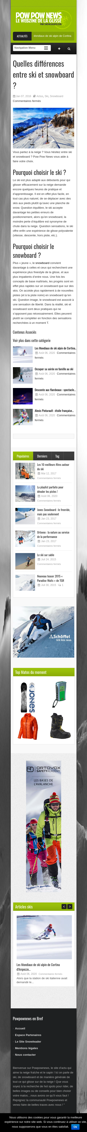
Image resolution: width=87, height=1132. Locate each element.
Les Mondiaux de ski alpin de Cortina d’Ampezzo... (38, 967)
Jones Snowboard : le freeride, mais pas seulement (53, 511)
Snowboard (56, 96)
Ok (75, 1126)
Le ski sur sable (45, 554)
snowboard (43, 263)
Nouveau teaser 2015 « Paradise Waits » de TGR (50, 578)
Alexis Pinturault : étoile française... (54, 410)
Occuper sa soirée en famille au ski (54, 369)
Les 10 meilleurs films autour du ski (53, 466)
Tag (57, 456)
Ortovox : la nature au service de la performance (53, 534)
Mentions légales (26, 1048)
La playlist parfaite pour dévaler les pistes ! (50, 489)
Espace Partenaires (28, 1035)
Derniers (42, 456)
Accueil (20, 1028)
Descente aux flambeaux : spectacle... (55, 389)
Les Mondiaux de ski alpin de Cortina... (56, 348)
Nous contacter (25, 1054)
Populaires (23, 456)
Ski (46, 96)
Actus (39, 96)
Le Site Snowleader (28, 1041)
